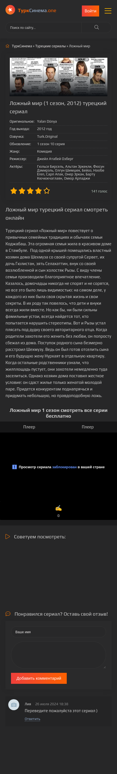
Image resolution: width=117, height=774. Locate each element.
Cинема (37, 10)
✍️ (58, 512)
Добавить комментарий (38, 678)
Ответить (32, 719)
